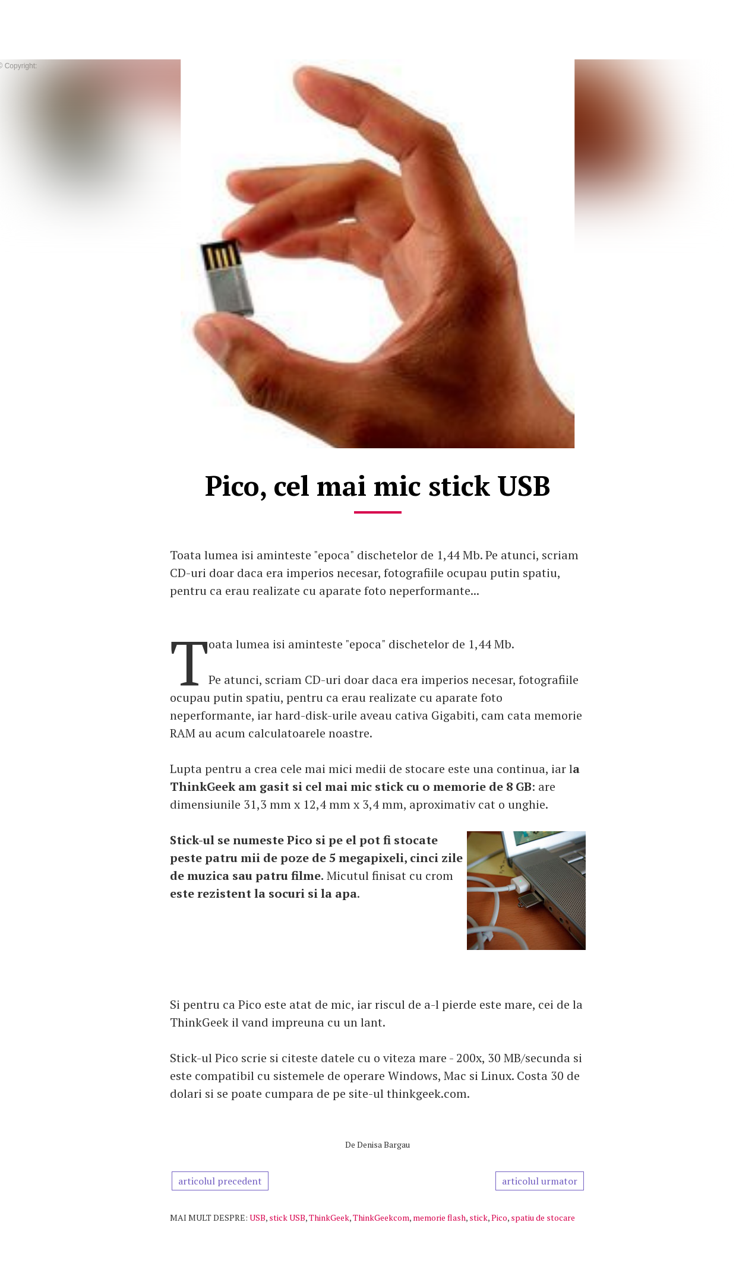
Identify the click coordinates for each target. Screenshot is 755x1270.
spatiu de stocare (543, 1217)
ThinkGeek (329, 1217)
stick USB (287, 1217)
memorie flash (439, 1217)
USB (257, 1217)
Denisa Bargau (383, 1144)
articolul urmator (539, 1180)
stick (478, 1217)
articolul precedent (220, 1180)
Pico (499, 1217)
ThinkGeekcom (381, 1217)
